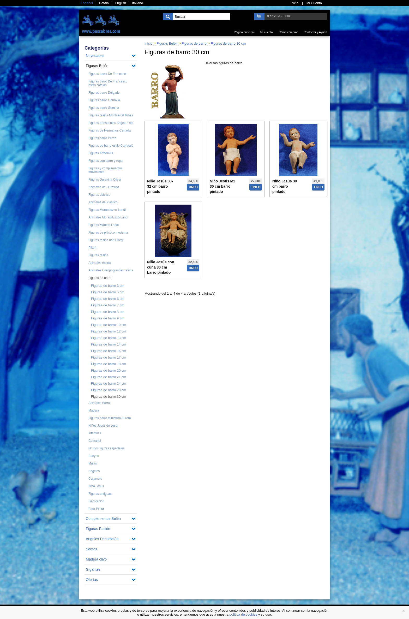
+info (193, 187)
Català (104, 3)
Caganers (95, 478)
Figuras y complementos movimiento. (105, 170)
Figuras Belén (97, 66)
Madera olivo (96, 559)
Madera (93, 410)
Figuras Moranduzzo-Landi (107, 210)
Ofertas (92, 580)
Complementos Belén (103, 518)
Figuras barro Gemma (103, 108)
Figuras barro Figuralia (104, 100)
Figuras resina (98, 255)
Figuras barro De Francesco (107, 74)
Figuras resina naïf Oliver (105, 240)
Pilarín (92, 247)
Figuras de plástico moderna (108, 232)
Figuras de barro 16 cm (108, 351)
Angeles (94, 471)
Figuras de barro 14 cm (108, 344)
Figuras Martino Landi (103, 225)
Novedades (95, 55)
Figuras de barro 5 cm (107, 292)
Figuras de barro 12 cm (108, 331)
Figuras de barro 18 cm (108, 364)
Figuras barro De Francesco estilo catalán (107, 83)
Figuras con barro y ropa (105, 161)
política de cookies (243, 614)
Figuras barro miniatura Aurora (109, 418)
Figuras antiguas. (100, 494)
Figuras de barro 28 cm (108, 390)
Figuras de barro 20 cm (108, 370)
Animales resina (99, 263)
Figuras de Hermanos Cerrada (109, 130)
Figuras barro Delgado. (104, 92)
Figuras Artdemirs (100, 153)
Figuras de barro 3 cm (107, 286)
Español (87, 3)
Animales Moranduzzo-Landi (108, 217)
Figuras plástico (99, 195)
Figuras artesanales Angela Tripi (110, 123)
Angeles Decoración (102, 539)
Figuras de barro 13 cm (108, 338)
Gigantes (93, 569)
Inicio (148, 43)
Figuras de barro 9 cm (107, 318)
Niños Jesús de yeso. (103, 425)
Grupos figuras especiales (106, 448)
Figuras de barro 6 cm (107, 299)
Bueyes (93, 456)
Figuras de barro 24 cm (108, 383)
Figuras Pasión (98, 529)
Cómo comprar (288, 32)
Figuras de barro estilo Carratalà (110, 145)
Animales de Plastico (102, 202)
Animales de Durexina (103, 187)
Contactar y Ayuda (315, 32)
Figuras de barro (99, 278)
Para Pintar (96, 509)
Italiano (137, 3)
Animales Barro (99, 403)
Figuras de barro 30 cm (108, 396)
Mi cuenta (266, 32)
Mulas (92, 463)
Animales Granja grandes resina (110, 270)
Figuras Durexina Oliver (104, 179)
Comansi (94, 441)
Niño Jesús (96, 486)
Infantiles (94, 433)
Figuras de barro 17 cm (108, 357)
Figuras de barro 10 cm (108, 325)
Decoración (96, 501)
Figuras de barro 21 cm (108, 377)
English (120, 3)
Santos (91, 549)
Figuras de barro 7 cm (107, 305)
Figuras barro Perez (102, 138)
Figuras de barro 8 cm (107, 312)
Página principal (244, 32)
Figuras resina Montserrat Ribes (110, 115)
